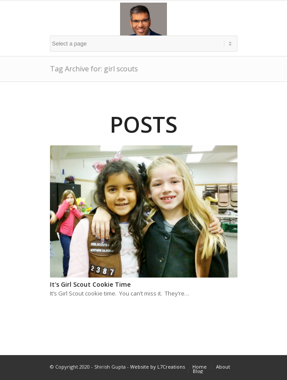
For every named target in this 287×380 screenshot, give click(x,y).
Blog (198, 371)
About (223, 366)
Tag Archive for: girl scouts (94, 69)
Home (199, 366)
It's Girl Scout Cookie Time (90, 284)
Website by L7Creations (157, 366)
